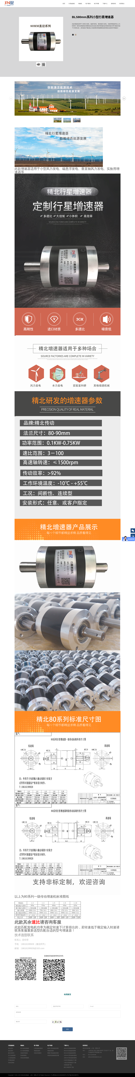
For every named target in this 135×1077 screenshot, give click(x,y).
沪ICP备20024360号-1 (73, 1075)
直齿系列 (10, 1048)
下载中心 (105, 3)
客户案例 (88, 3)
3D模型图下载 (68, 1065)
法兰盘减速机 (12, 1055)
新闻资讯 (113, 3)
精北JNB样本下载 (69, 1067)
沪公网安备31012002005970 (58, 1075)
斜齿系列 (10, 1050)
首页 (64, 3)
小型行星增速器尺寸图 (70, 1062)
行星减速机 (72, 3)
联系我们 (121, 3)
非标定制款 (11, 1062)
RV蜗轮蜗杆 (11, 1060)
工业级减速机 (12, 1057)
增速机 (80, 3)
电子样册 (96, 3)
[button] (124, 98)
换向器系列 (11, 1053)
